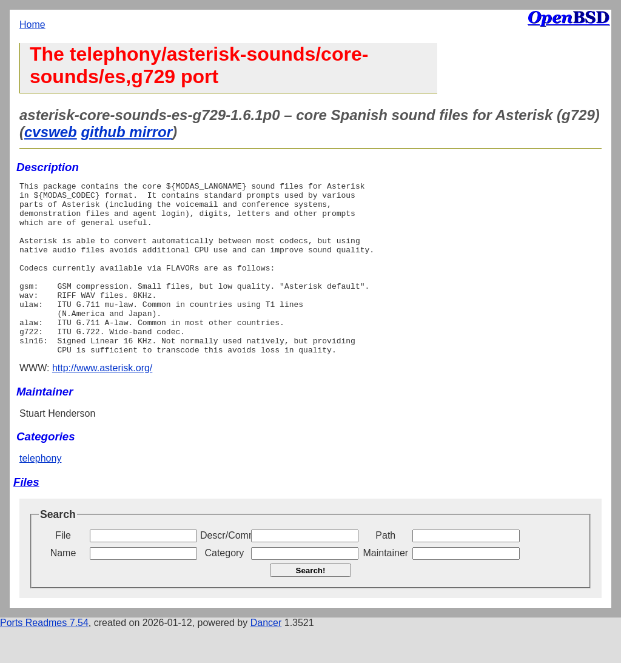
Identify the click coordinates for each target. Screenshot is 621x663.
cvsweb (50, 132)
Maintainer (385, 587)
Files (26, 516)
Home (32, 24)
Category (224, 587)
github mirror (126, 132)
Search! (311, 605)
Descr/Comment (224, 570)
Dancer (266, 657)
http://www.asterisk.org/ (102, 402)
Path (385, 570)
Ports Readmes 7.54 (44, 657)
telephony (40, 493)
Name (63, 587)
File (63, 570)
